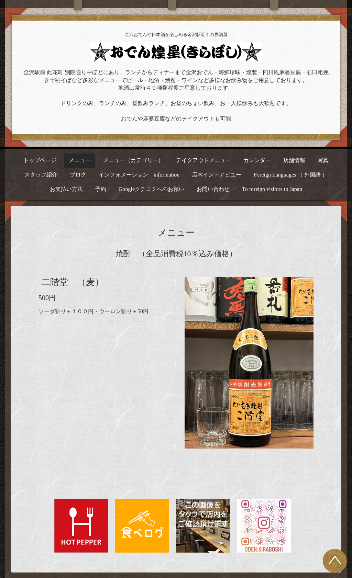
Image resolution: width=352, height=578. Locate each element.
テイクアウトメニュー (203, 160)
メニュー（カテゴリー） (133, 160)
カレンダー (257, 160)
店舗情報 (294, 160)
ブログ (78, 175)
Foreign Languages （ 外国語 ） (291, 175)
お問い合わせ (213, 189)
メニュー (80, 160)
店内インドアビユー (216, 175)
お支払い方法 (66, 189)
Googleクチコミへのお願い (151, 189)
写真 (323, 160)
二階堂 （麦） (72, 282)
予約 (100, 189)
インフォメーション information (139, 175)
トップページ (39, 160)
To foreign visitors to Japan (272, 189)
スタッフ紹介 (40, 175)
